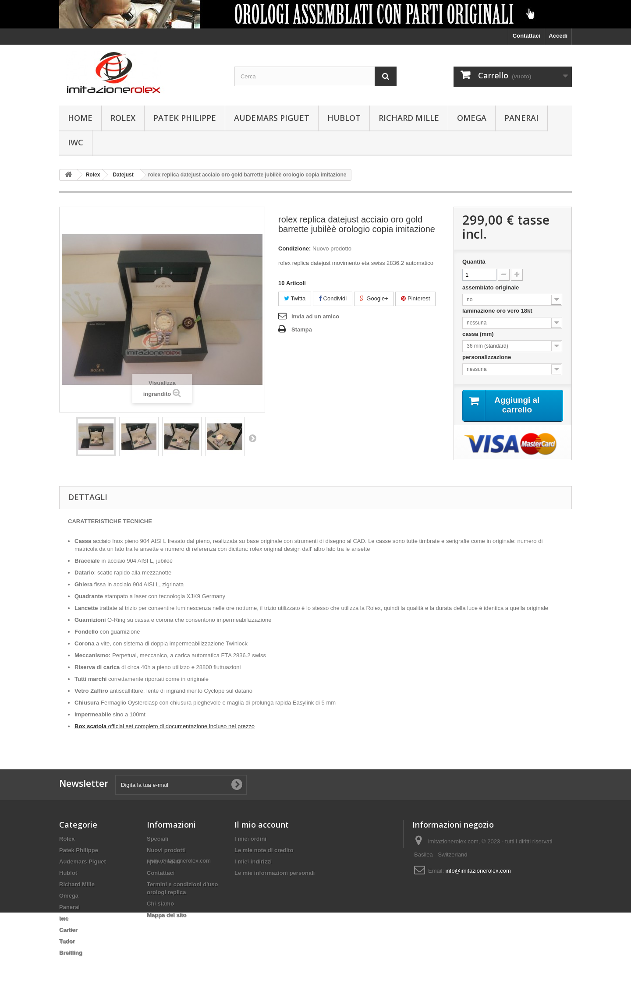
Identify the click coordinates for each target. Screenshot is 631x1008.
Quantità (474, 261)
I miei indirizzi (253, 861)
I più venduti (164, 861)
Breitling (70, 952)
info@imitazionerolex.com (478, 870)
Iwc (75, 142)
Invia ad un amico (315, 316)
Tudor (67, 941)
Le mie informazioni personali (274, 873)
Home (80, 118)
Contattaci (527, 35)
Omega (471, 118)
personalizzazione (488, 357)
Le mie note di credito (263, 850)
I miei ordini (250, 838)
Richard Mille (409, 118)
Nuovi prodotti (166, 850)
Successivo (252, 438)
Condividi (333, 298)
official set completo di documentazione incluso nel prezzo (164, 726)
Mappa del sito (166, 915)
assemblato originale (492, 287)
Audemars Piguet (271, 118)
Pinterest (415, 298)
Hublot (344, 118)
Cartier (68, 930)
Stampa (301, 329)
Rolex (122, 118)
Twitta (294, 298)
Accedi (558, 35)
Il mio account (261, 824)
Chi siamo (160, 903)
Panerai (521, 118)
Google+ (374, 298)
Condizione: (294, 248)
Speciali (157, 838)
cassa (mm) (478, 334)
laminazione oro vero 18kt (498, 310)
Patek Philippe (184, 118)
